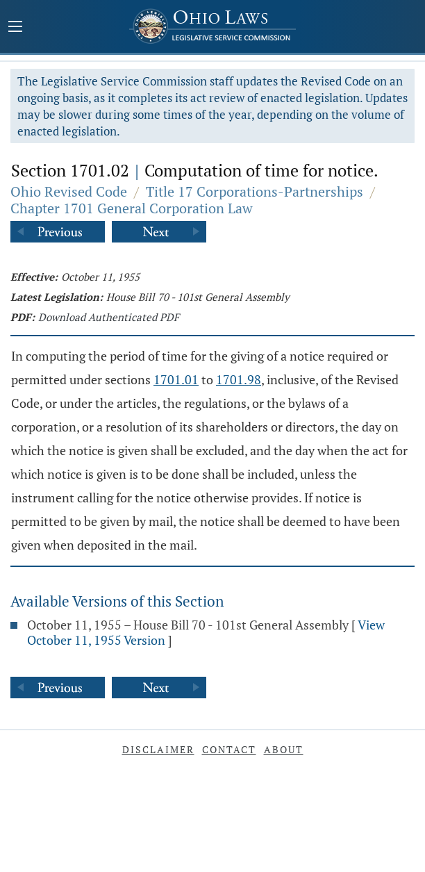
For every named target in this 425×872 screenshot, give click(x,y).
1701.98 (238, 379)
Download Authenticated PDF (108, 317)
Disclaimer (158, 749)
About (283, 749)
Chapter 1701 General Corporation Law (131, 208)
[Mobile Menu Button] (15, 28)
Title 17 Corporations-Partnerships (254, 191)
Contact (229, 749)
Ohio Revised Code (68, 191)
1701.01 (176, 379)
